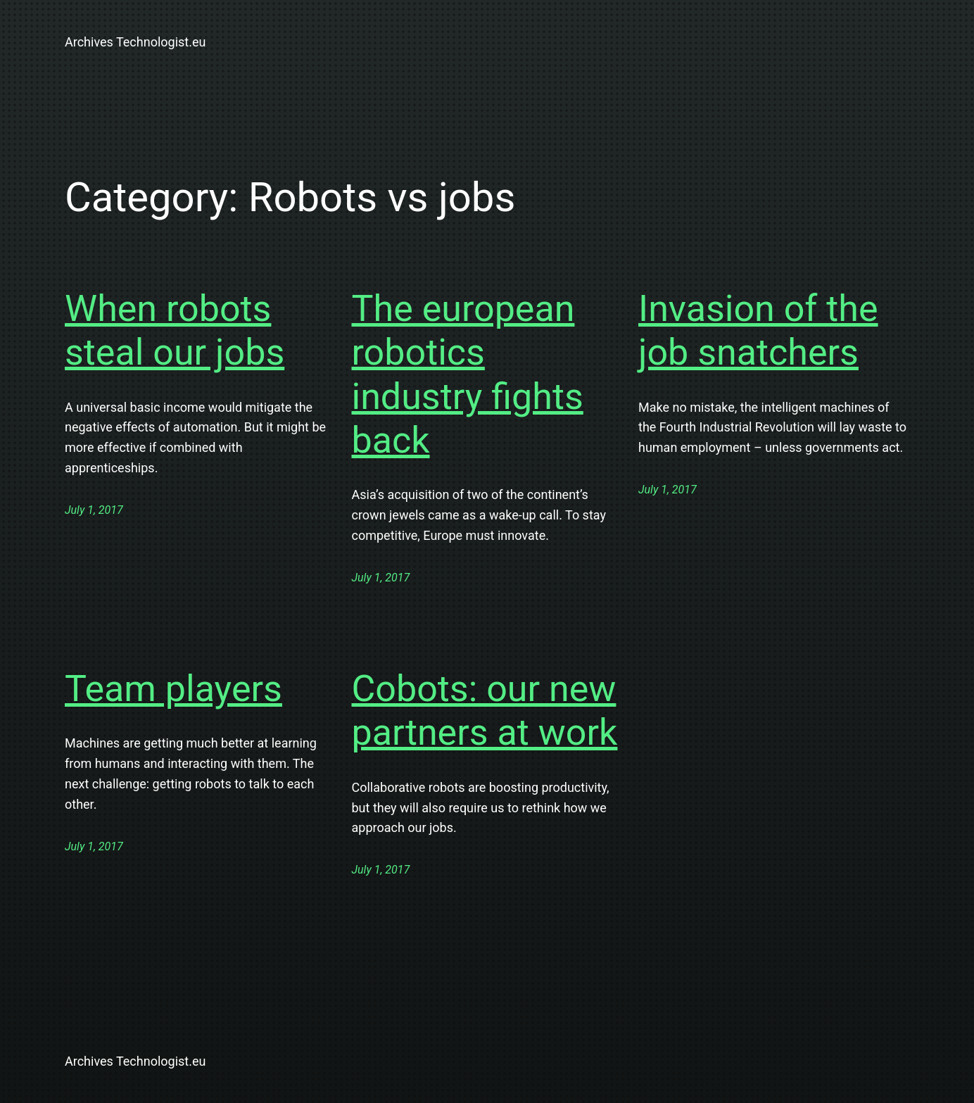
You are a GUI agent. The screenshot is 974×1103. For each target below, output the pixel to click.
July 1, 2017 (94, 510)
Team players (173, 688)
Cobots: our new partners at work (485, 710)
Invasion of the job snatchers (758, 330)
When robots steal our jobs (174, 330)
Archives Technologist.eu (135, 41)
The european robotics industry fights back (467, 374)
